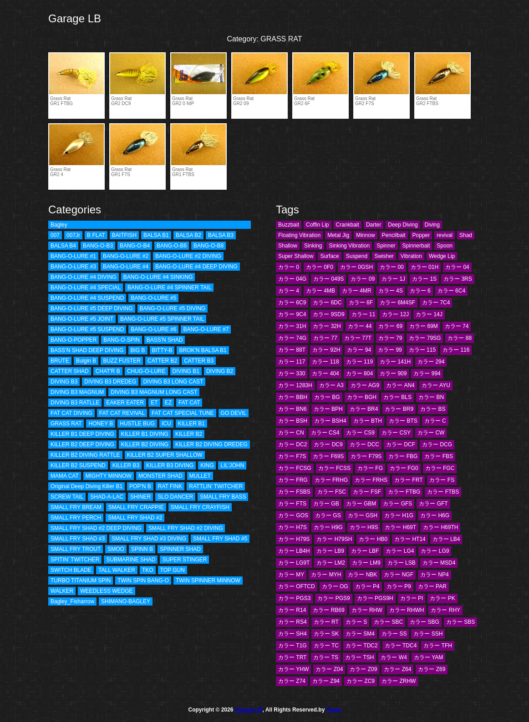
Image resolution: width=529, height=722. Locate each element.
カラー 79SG (425, 338)
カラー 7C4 (436, 302)
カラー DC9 (328, 444)
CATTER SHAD (70, 371)
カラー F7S (292, 456)
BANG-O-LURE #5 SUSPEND (87, 329)
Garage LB (74, 18)
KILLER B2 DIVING (144, 444)
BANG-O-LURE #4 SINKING (158, 277)
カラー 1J (393, 279)
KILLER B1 (191, 423)
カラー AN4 (400, 385)
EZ (168, 402)
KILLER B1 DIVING (144, 434)
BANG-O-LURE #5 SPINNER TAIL (162, 319)
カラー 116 (456, 350)
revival (445, 235)
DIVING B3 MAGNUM (77, 392)
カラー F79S (366, 456)
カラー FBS (438, 456)
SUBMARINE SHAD (130, 559)
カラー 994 (426, 373)
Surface (329, 256)
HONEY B (100, 423)
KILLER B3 (125, 465)
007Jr (73, 235)
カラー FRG (293, 480)
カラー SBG (424, 622)
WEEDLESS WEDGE (106, 591)
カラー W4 (394, 657)
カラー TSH (359, 657)
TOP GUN (172, 570)
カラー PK (442, 598)
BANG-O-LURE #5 (153, 298)
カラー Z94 (326, 681)
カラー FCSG (294, 468)
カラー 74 (457, 326)
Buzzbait (288, 225)
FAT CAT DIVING (71, 413)
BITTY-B (162, 350)
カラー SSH (428, 634)
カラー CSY (396, 432)
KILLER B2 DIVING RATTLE (85, 455)
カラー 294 (430, 361)
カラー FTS (292, 503)
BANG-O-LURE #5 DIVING (173, 308)
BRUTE (60, 361)
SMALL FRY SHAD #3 (78, 538)
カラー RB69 (328, 610)
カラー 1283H (295, 385)
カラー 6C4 (451, 291)
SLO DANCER (175, 497)
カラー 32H (327, 326)
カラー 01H (424, 267)
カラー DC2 (292, 444)
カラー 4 (288, 291)
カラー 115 (422, 350)
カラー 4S (390, 291)
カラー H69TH (440, 527)
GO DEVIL (234, 413)
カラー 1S (424, 279)
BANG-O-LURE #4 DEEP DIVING (196, 266)
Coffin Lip (317, 225)
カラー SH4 (292, 634)
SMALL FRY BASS (223, 497)
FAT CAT (189, 402)
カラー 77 (325, 338)
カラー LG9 (435, 551)
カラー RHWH (406, 610)
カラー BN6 (292, 409)
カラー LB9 (330, 551)
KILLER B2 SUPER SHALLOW (165, 455)
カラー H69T (400, 527)
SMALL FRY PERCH (76, 518)
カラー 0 (288, 267)
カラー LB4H (294, 551)
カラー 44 (360, 326)
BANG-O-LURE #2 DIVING (188, 256)
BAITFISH (124, 235)
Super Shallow (295, 256)
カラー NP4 (434, 574)
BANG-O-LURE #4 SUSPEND (87, 298)
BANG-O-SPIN (121, 340)
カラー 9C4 (292, 314)
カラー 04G (292, 279)
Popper (421, 235)
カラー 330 (291, 373)
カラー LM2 (330, 563)
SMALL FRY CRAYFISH (200, 507)
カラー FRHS (371, 480)
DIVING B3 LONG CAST (173, 382)
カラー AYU (436, 385)
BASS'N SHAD (165, 340)
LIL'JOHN (232, 465)
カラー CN (291, 432)
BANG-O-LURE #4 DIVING (84, 277)
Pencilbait (394, 235)
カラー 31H (292, 326)
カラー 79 (390, 338)
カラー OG (335, 586)
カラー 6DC (327, 302)
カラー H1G (398, 515)
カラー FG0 (404, 468)
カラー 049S (328, 279)
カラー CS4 (325, 432)
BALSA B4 (63, 245)
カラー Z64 (397, 669)
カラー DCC (364, 444)
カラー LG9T (294, 563)
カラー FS (441, 480)
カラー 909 (393, 373)
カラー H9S (364, 527)
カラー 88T (291, 350)
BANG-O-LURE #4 (125, 266)
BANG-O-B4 (135, 245)
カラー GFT (433, 503)
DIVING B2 (219, 371)
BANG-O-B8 (208, 245)
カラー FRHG (331, 480)
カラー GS (328, 515)
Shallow (287, 245)
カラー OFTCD (296, 586)
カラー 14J (429, 314)
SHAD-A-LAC (106, 497)
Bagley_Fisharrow (72, 601)
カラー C (435, 421)
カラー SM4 (360, 634)
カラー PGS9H (375, 598)
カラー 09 (363, 279)
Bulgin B (86, 361)
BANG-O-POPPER (74, 340)
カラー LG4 (400, 551)
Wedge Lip (442, 256)
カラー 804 (359, 373)
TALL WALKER (116, 570)
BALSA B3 (221, 235)
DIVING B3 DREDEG (110, 382)
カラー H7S (292, 527)
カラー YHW (293, 669)
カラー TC (326, 645)
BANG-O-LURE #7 (206, 329)
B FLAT (96, 235)
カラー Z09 (363, 669)
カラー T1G (292, 645)
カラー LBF (365, 551)
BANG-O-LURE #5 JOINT (82, 319)
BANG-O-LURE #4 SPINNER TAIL (169, 287)
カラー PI (411, 598)
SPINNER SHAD (180, 549)
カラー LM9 (366, 563)
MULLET (200, 476)
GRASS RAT (66, 423)
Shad (465, 235)
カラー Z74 (291, 681)
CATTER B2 (162, 361)
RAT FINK (170, 486)
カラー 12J (395, 314)
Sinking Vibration (349, 245)
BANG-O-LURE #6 (153, 329)
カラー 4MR (356, 291)
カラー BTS (403, 421)
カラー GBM (361, 503)
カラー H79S (294, 539)
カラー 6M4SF (397, 302)
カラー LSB (401, 563)
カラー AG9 (365, 385)
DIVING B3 (64, 382)
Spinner (385, 245)
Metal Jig (338, 235)
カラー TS (325, 657)
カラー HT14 (410, 539)
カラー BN (431, 397)
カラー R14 (292, 610)
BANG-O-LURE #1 (73, 256)
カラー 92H (326, 350)
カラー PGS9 (333, 598)
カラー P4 (367, 586)
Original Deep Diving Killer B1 (86, 486)
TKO (147, 570)
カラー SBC (388, 622)
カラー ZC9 (360, 681)
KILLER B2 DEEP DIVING (82, 444)
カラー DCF (400, 444)
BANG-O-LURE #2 (125, 256)
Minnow (365, 235)
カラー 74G (292, 338)
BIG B (138, 350)
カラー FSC (331, 492)
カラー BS (432, 409)
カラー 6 (420, 291)
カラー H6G (434, 515)
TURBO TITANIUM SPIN (81, 580)
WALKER (62, 591)
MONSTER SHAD (160, 476)
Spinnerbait (416, 245)
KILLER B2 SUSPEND (78, 465)
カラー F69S (328, 456)
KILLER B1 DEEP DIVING (82, 434)
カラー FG (370, 468)
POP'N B (140, 486)
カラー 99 (390, 350)
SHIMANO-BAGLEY (125, 601)
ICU (166, 423)
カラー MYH (326, 574)
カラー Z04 (329, 669)
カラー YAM (428, 657)
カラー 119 (359, 361)
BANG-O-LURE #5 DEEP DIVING (92, 308)
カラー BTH (367, 421)
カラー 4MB (320, 291)
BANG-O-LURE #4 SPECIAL (86, 287)
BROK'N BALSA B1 (202, 350)
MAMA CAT (65, 476)
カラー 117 (291, 361)
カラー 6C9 (292, 302)
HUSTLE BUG (137, 423)
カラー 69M (423, 326)
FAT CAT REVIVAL (122, 413)
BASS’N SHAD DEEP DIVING (87, 350)
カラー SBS (460, 622)
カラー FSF (367, 492)
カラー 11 (363, 314)
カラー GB (326, 503)
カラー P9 (399, 586)
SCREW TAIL (67, 497)
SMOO (115, 549)
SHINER (140, 497)
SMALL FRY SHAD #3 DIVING (149, 538)
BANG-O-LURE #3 (73, 266)
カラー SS (394, 634)
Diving (432, 225)
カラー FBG (402, 456)
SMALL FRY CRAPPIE (136, 507)
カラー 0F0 (319, 267)
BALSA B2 (188, 235)
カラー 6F (361, 302)
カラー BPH (328, 409)
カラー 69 (390, 326)
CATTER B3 (199, 361)
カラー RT (326, 622)
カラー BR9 (399, 409)
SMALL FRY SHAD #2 (135, 518)
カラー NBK (362, 574)
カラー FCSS (334, 468)
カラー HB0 (373, 539)
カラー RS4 (292, 622)
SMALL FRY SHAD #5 (220, 538)
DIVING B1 (186, 371)
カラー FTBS (443, 492)
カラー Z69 (431, 669)
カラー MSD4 (439, 563)
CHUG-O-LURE (146, 371)
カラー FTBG (404, 492)
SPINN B (142, 549)
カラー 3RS (457, 279)
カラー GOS (293, 515)
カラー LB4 (446, 539)
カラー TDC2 (362, 645)
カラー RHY (445, 610)
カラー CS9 (360, 432)
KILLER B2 (188, 434)
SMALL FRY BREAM (76, 507)
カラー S (356, 622)
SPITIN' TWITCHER (75, 559)
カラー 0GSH (356, 267)
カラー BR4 (364, 409)
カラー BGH (361, 397)
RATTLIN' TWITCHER (216, 486)
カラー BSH (292, 421)
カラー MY (291, 574)
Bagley (59, 225)
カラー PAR (432, 586)
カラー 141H (395, 361)
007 (55, 235)
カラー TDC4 (401, 645)
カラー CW (430, 432)
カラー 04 (457, 267)
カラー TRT (292, 657)
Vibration (411, 256)
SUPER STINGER (184, 559)
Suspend (356, 256)
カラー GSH (362, 515)
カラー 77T (357, 338)
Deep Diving (402, 225)
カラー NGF (398, 574)
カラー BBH (292, 397)
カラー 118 (325, 361)
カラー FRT (408, 480)
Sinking (313, 245)
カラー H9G (328, 527)
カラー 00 (392, 267)
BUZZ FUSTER (122, 361)
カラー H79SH (334, 539)
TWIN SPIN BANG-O (143, 580)
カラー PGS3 (294, 598)
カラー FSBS (294, 492)
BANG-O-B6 (172, 245)
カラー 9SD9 (328, 314)
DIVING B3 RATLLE (75, 402)
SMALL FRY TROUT (76, 549)
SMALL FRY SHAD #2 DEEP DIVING (96, 528)
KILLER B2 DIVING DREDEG (211, 444)
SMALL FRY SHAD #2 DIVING (185, 528)
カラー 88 (460, 338)
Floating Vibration (299, 235)
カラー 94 (359, 350)
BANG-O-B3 (98, 245)
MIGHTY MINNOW (109, 476)
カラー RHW (366, 610)
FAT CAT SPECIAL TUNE (183, 413)
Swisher (384, 256)
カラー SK (326, 634)
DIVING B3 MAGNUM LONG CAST (154, 392)
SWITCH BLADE (71, 570)
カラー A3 (331, 385)
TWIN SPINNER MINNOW (208, 580)
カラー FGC (440, 468)
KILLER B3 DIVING (169, 465)
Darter (373, 225)
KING (207, 465)
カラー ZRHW (398, 681)
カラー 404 (325, 373)
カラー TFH (437, 645)
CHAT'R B (108, 371)
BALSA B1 (156, 235)
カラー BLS (397, 397)
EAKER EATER (125, 402)
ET (154, 402)
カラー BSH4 (330, 421)
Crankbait (347, 225)
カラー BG (327, 397)
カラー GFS (397, 503)
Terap (333, 710)
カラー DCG (437, 444)
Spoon (445, 245)
